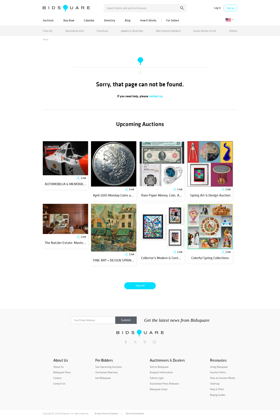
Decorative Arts (74, 31)
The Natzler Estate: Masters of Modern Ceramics (80, 242)
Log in (217, 7)
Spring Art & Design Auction (210, 195)
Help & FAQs (217, 389)
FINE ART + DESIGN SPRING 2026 (117, 260)
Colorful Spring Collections (210, 258)
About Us (58, 367)
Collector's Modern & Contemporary (166, 258)
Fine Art (47, 31)
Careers (57, 378)
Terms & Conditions (135, 413)
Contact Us (59, 383)
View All (140, 285)
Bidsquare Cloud (158, 389)
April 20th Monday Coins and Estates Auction (125, 195)
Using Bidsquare (219, 367)
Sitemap (215, 383)
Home (45, 39)
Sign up (230, 8)
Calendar (89, 20)
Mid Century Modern (168, 31)
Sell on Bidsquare (159, 367)
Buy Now (68, 20)
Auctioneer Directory (106, 372)
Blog (127, 20)
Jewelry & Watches (132, 31)
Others (233, 31)
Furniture (102, 31)
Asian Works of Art (204, 31)
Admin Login (157, 378)
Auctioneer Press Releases (164, 383)
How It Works (148, 20)
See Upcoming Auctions (108, 367)
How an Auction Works (222, 378)
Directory (109, 20)
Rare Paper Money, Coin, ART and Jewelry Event (175, 195)
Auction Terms (218, 372)
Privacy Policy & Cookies (106, 413)
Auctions (48, 20)
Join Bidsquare (103, 378)
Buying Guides (217, 395)
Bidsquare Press (62, 372)
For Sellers (172, 20)
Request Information (161, 372)
